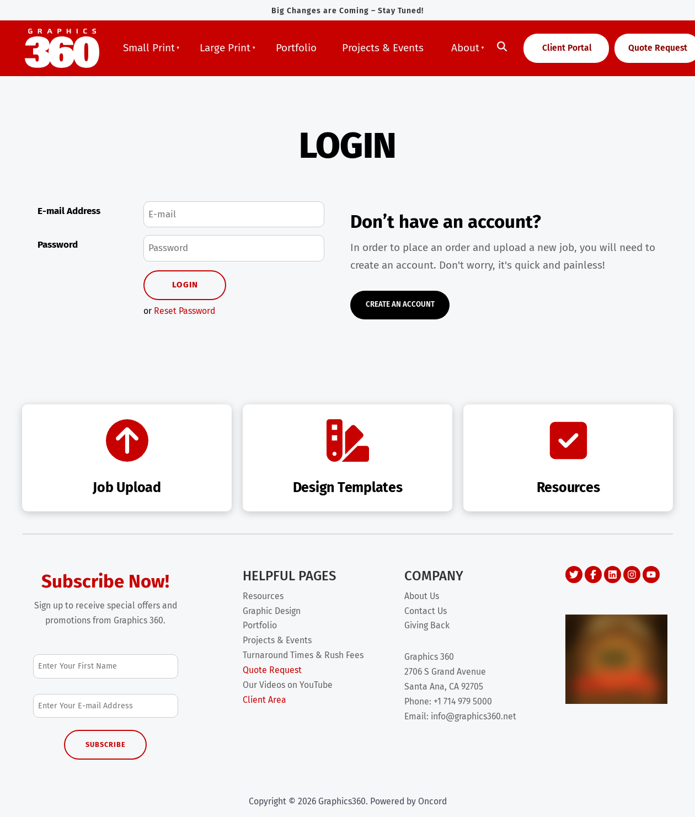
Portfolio (296, 47)
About (465, 47)
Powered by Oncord (408, 801)
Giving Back (427, 625)
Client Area (264, 700)
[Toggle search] (502, 47)
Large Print (225, 47)
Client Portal (552, 43)
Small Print (149, 47)
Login (185, 285)
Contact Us (425, 611)
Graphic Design (272, 611)
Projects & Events (383, 47)
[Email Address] (105, 706)
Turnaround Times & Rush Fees (303, 655)
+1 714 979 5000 (463, 701)
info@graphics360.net (473, 716)
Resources (263, 596)
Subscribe (105, 744)
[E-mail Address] (233, 214)
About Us (421, 596)
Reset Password (184, 311)
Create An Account (393, 300)
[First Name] (105, 666)
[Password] (233, 248)
